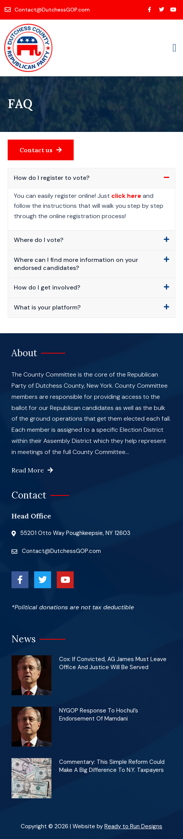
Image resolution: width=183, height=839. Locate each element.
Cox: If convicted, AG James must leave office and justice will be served (113, 663)
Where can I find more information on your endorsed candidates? (76, 264)
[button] (174, 48)
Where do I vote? (38, 240)
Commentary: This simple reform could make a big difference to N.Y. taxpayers (112, 766)
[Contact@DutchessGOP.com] (48, 10)
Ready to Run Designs (133, 826)
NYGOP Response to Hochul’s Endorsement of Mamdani (98, 714)
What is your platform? (47, 307)
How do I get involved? (47, 287)
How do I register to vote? (51, 178)
